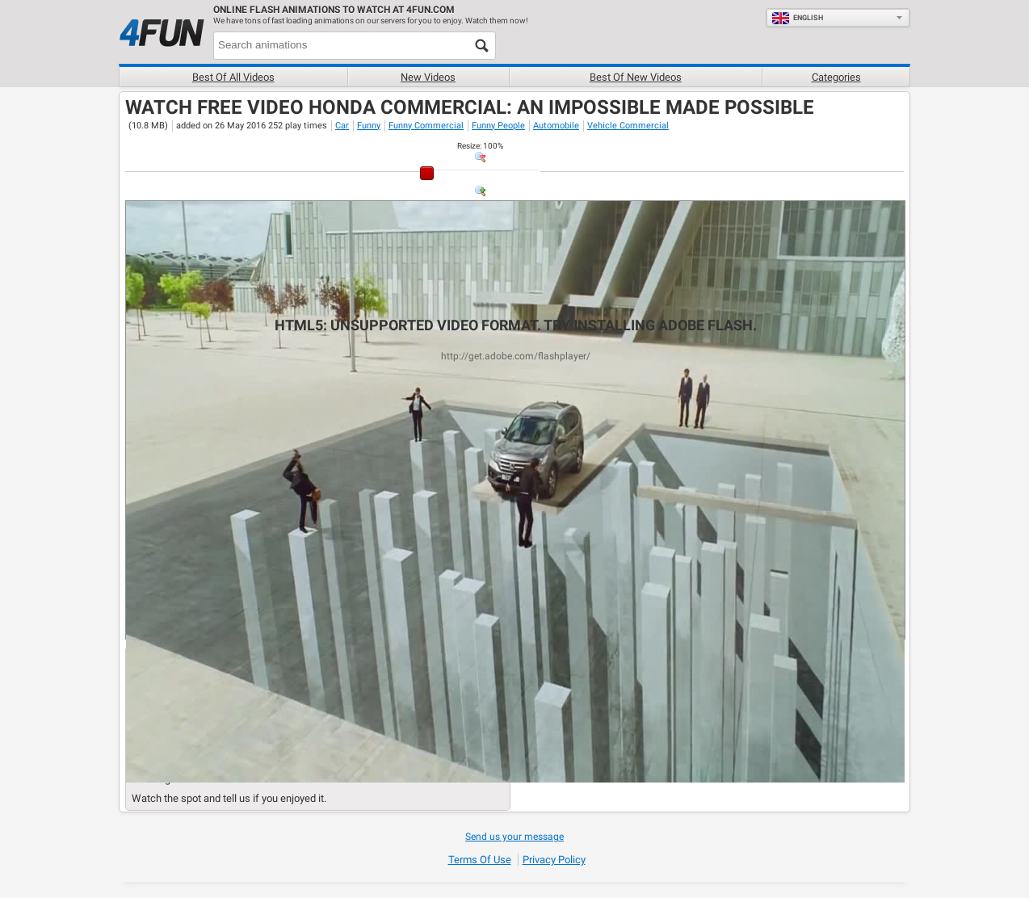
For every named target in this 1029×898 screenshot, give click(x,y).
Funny (368, 125)
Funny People (498, 125)
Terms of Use (479, 860)
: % (480, 145)
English (797, 17)
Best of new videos (636, 77)
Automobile (556, 125)
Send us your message (514, 836)
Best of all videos (233, 77)
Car (342, 125)
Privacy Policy (554, 860)
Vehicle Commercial (628, 125)
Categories (836, 77)
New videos (428, 77)
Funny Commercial (426, 125)
